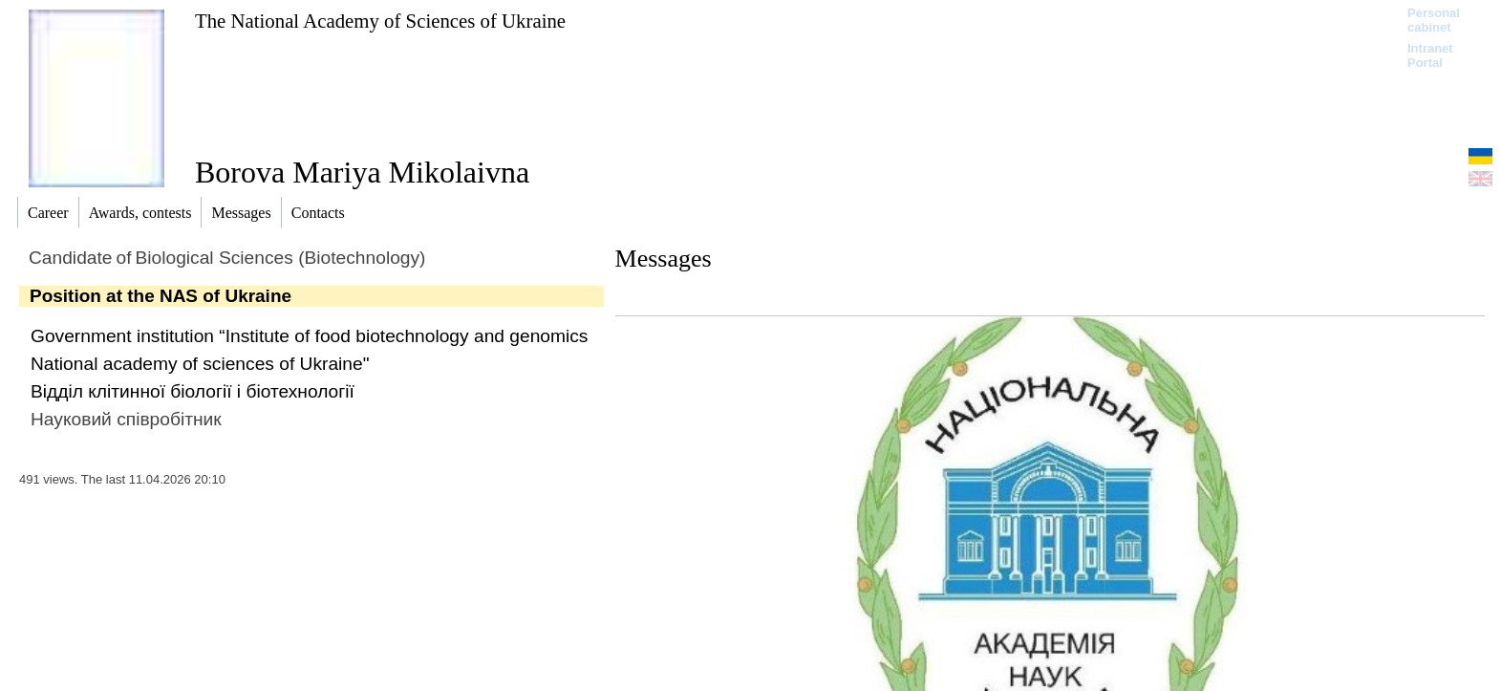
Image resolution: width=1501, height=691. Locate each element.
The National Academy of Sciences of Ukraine (380, 21)
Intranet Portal (1430, 55)
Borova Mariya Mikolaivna (362, 172)
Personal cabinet (1433, 20)
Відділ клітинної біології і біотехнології (192, 391)
